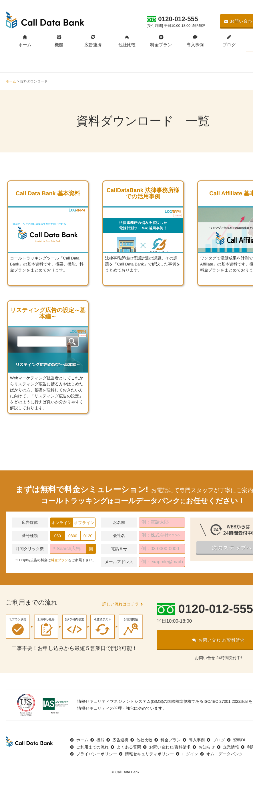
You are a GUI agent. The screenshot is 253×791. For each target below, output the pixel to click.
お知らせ (207, 747)
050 (57, 536)
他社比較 (127, 45)
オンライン (61, 522)
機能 (59, 45)
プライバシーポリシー (96, 754)
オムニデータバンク (224, 754)
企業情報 (231, 747)
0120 (87, 536)
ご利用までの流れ (92, 747)
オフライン (84, 522)
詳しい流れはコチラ (120, 604)
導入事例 (195, 45)
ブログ (229, 45)
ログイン (190, 754)
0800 (72, 536)
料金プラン (161, 45)
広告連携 (92, 45)
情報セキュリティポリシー (149, 754)
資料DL (239, 740)
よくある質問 (129, 747)
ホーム (24, 45)
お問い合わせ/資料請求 (170, 747)
